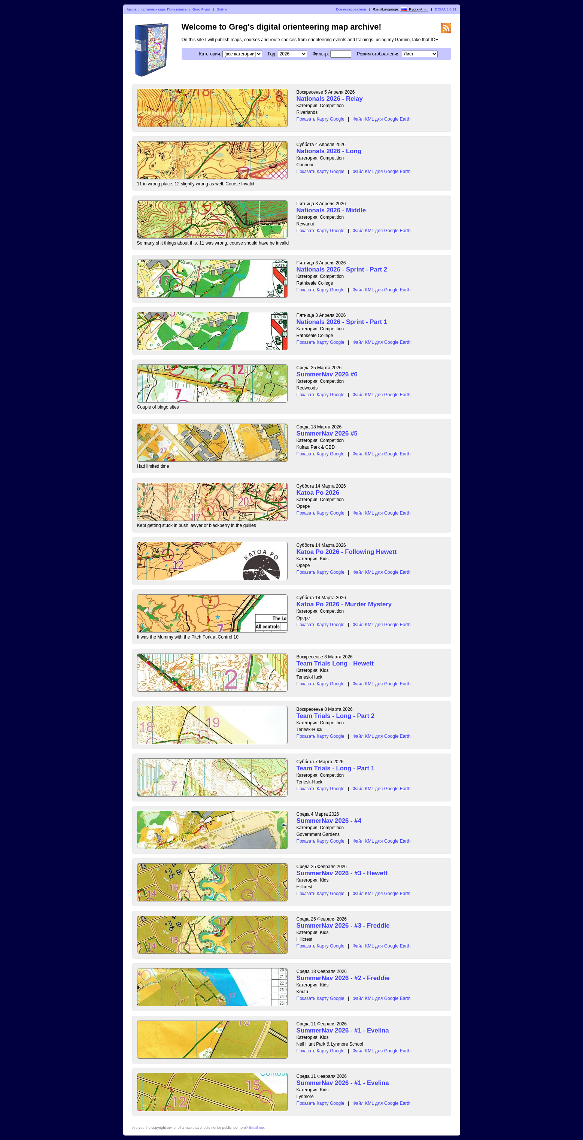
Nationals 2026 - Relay (330, 98)
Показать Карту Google (320, 119)
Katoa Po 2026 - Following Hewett (347, 551)
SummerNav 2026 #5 (327, 433)
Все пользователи (351, 9)
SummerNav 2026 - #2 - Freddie (343, 978)
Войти (222, 9)
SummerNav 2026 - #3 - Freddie (343, 925)
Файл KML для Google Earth (381, 119)
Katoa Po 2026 (318, 492)
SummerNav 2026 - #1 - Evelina (343, 1030)
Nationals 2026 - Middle (331, 210)
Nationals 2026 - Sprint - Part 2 (342, 269)
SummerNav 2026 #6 (327, 374)
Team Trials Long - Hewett (335, 663)
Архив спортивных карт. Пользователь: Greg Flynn (168, 9)
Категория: (210, 54)
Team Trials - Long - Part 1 (336, 768)
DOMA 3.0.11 (445, 9)
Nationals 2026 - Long (329, 151)
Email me (256, 1127)
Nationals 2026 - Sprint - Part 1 (342, 321)
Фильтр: (321, 54)
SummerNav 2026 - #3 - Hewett (342, 873)
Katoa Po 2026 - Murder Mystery (344, 604)
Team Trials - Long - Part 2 (336, 715)
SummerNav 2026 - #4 (329, 820)
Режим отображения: (379, 54)
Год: (272, 54)
